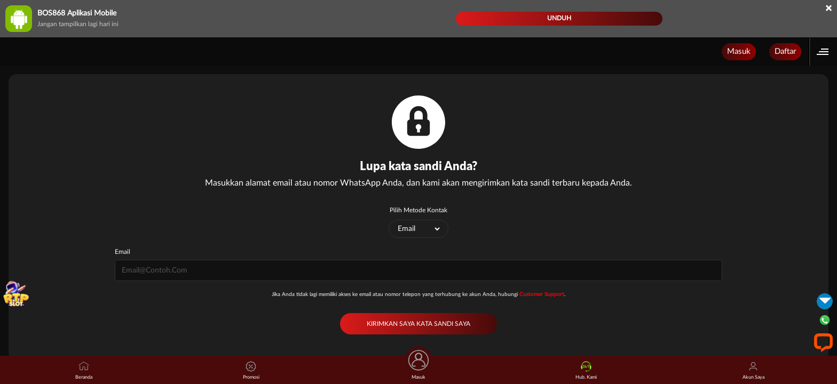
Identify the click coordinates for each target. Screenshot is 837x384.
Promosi (251, 370)
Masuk (739, 51)
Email (122, 252)
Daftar (785, 51)
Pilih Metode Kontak (418, 210)
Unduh (559, 18)
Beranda (83, 370)
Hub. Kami (586, 370)
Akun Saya (753, 370)
